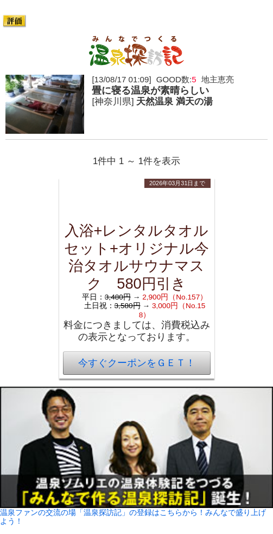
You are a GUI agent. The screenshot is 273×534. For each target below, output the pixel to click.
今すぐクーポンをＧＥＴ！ (136, 362)
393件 (119, 20)
